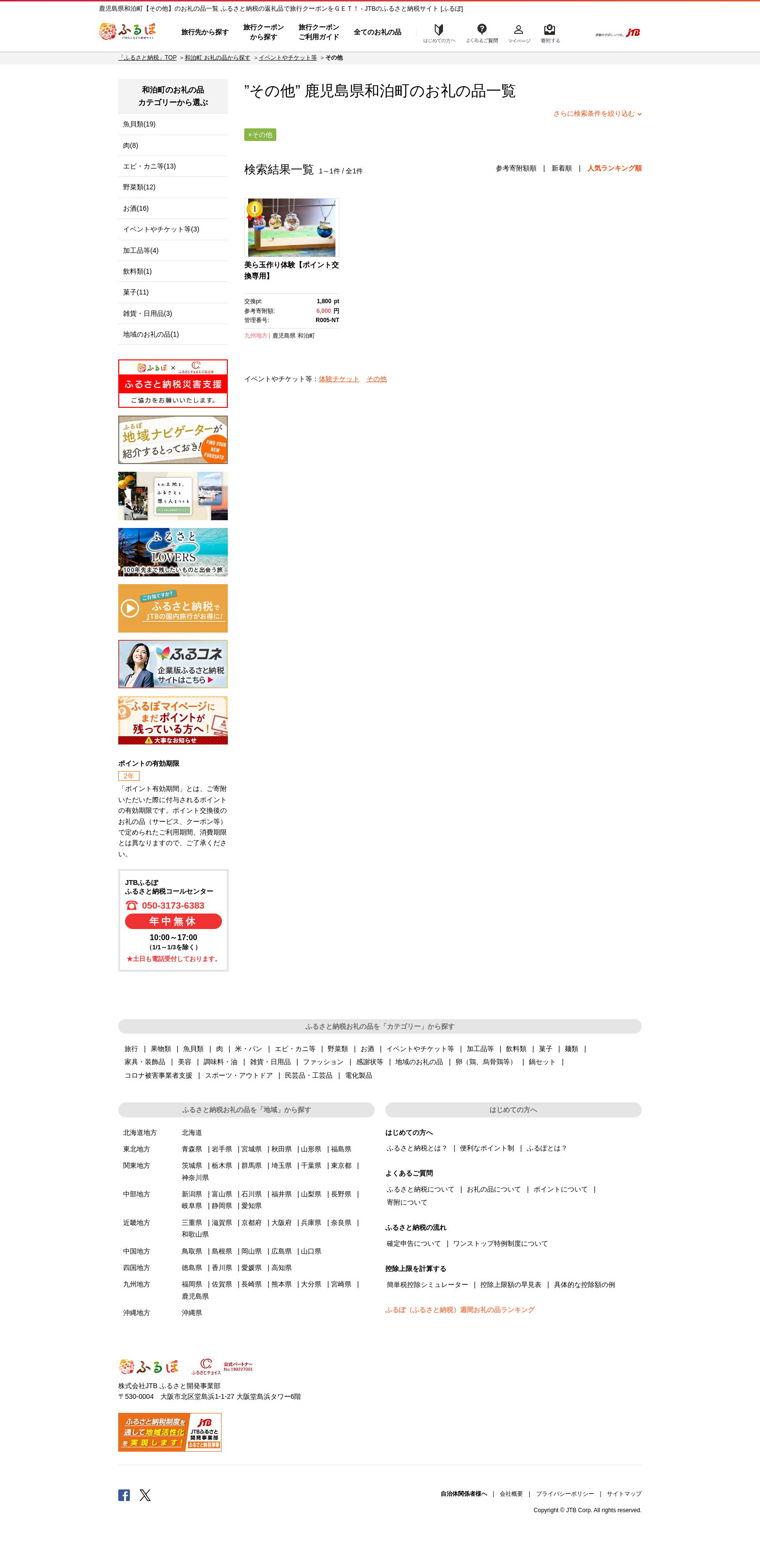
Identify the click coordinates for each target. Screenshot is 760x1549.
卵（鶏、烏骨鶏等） (486, 1062)
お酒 (367, 1049)
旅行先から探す (205, 32)
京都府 (251, 1222)
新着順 (562, 168)
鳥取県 (192, 1251)
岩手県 (222, 1149)
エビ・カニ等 (295, 1049)
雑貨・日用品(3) (147, 313)
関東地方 (136, 1165)
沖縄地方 (136, 1313)
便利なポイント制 (487, 1148)
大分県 (311, 1284)
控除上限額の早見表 (510, 1284)
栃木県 (222, 1165)
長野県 (341, 1194)
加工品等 (480, 1049)
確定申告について (414, 1243)
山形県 (311, 1149)
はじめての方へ (437, 32)
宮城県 (251, 1149)
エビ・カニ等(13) (149, 166)
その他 (376, 379)
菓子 (546, 1049)
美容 (184, 1062)
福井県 (281, 1194)
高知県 (281, 1267)
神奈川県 (195, 1177)
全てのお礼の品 (377, 32)
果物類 (161, 1049)
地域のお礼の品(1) (151, 334)
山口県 (311, 1251)
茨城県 (192, 1165)
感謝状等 (369, 1062)
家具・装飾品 (145, 1062)
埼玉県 (281, 1165)
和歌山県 (195, 1234)
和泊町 (387, 90)
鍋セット (542, 1062)
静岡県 (222, 1205)
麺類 (571, 1049)
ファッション (323, 1062)
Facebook (124, 1494)
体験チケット (339, 379)
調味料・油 (221, 1062)
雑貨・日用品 (270, 1062)
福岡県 (192, 1284)
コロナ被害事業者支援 (158, 1075)
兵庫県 (311, 1222)
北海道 (192, 1132)
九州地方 (256, 335)
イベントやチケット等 (288, 57)
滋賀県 (222, 1222)
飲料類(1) (137, 271)
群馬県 (251, 1165)
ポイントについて (561, 1189)
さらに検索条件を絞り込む (594, 113)
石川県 (251, 1194)
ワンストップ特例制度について (500, 1243)
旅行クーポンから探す (263, 32)
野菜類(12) (139, 187)
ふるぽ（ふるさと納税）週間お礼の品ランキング (460, 1310)
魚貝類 (193, 1049)
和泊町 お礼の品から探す (217, 57)
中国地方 (136, 1251)
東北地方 (136, 1149)
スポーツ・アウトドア (239, 1075)
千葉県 (311, 1165)
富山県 (222, 1194)
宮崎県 (341, 1284)
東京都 (341, 1165)
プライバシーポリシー (565, 1493)
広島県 (281, 1251)
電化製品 (358, 1075)
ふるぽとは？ (547, 1148)
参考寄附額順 (516, 168)
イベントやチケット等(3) (161, 229)
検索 (577, 32)
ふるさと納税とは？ (417, 1148)
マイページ (519, 32)
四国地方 (136, 1267)
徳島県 (192, 1267)
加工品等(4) (140, 250)
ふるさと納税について (421, 1189)
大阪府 (281, 1222)
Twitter (145, 1494)
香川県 (222, 1267)
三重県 (192, 1222)
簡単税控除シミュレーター (427, 1284)
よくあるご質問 (482, 32)
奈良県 (341, 1222)
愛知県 (251, 1205)
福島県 (341, 1149)
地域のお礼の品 (419, 1062)
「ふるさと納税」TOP (147, 57)
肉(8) (130, 145)
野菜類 (338, 1049)
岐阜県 (192, 1205)
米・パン (248, 1049)
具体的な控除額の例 (584, 1284)
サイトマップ (624, 1493)
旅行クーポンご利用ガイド (319, 32)
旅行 (131, 1049)
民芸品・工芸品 (308, 1075)
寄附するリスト (550, 32)
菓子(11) (136, 292)
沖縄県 (192, 1313)
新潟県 (192, 1194)
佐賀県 (222, 1284)
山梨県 (311, 1194)
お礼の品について (494, 1189)
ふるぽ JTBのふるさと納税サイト (128, 32)
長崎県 (251, 1284)
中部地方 (136, 1194)
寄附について (407, 1202)
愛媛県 (251, 1267)
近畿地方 (136, 1222)
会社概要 (511, 1493)
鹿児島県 (284, 335)
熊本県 (281, 1284)
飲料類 (516, 1049)
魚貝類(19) (139, 124)
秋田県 (281, 1149)
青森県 (192, 1149)
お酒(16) (136, 208)
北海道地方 (140, 1132)
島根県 (222, 1251)
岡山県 (251, 1251)
